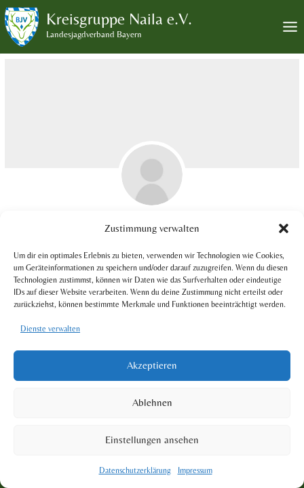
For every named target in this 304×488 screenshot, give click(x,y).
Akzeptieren (152, 365)
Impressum (195, 470)
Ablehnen (152, 402)
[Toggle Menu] (290, 27)
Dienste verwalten (50, 328)
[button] (283, 228)
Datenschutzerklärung (135, 470)
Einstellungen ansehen (152, 439)
